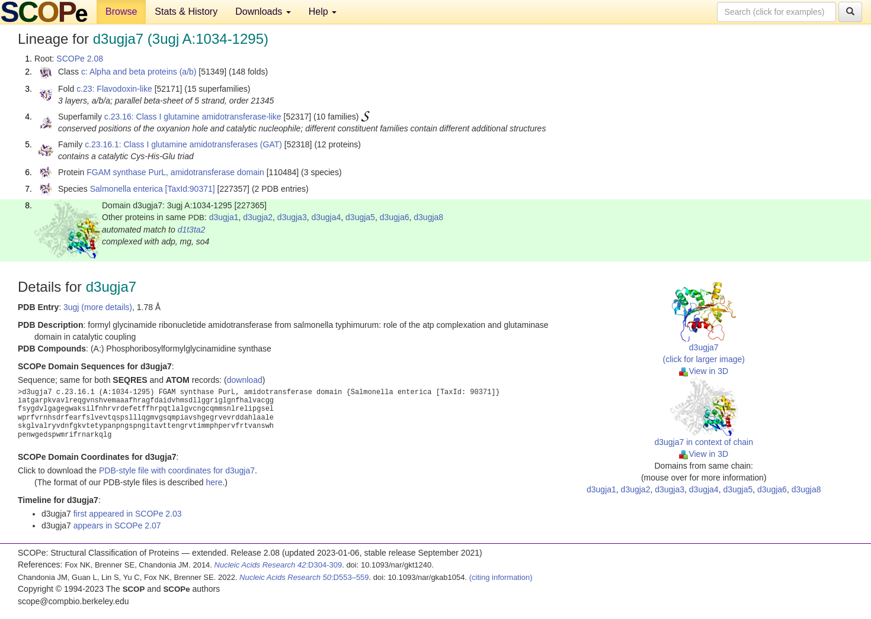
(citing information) (501, 577)
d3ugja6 (394, 217)
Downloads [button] (263, 12)
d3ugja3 (292, 217)
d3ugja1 (224, 217)
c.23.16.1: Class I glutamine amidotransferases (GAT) (183, 144)
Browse (121, 12)
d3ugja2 (258, 217)
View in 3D (703, 371)
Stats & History (186, 12)
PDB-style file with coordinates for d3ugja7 (177, 470)
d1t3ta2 (192, 229)
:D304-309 (278, 564)
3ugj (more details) (97, 307)
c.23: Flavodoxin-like (114, 89)
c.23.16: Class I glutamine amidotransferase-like (192, 116)
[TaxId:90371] (190, 189)
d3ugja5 (360, 217)
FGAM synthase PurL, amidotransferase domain (175, 172)
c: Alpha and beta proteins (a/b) (139, 71)
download (244, 380)
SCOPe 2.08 (79, 58)
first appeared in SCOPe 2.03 (127, 513)
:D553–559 (304, 577)
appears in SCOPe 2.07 (117, 525)
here (214, 482)
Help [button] (323, 12)
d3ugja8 (428, 217)
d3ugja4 (326, 217)
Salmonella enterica (126, 189)
